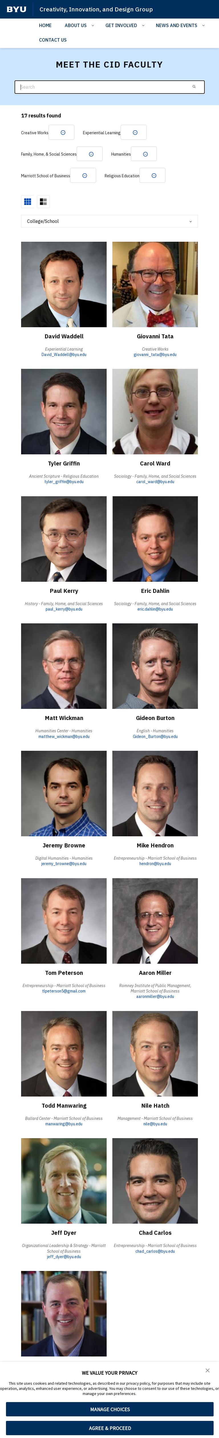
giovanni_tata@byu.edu (155, 354)
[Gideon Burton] (155, 666)
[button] (208, 1370)
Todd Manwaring (63, 1106)
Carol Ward (155, 464)
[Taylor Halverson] (64, 1314)
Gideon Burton (155, 718)
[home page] (17, 9)
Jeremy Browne (63, 846)
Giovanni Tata (155, 336)
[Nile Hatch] (155, 1054)
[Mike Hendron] (155, 794)
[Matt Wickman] (64, 666)
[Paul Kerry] (64, 539)
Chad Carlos (155, 1233)
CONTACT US (53, 40)
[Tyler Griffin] (64, 412)
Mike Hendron (155, 846)
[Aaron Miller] (155, 921)
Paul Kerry (64, 591)
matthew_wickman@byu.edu (64, 736)
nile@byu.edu (155, 1124)
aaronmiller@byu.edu (155, 997)
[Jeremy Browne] (64, 794)
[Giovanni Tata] (155, 284)
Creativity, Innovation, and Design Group (96, 9)
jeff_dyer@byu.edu (64, 1257)
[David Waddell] (64, 284)
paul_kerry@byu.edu (64, 609)
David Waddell (64, 336)
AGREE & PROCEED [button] (110, 1428)
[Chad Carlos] (155, 1181)
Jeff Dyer (64, 1233)
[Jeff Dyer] (64, 1181)
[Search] (110, 87)
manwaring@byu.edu (63, 1124)
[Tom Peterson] (64, 921)
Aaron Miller (155, 973)
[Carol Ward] (155, 412)
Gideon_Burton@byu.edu (155, 736)
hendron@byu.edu (155, 864)
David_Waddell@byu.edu (63, 354)
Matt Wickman (64, 718)
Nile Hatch (155, 1106)
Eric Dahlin (155, 591)
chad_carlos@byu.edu (155, 1251)
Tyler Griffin (64, 464)
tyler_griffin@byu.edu (64, 482)
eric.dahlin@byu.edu (155, 609)
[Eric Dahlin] (155, 539)
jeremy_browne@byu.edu (63, 864)
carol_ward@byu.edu (155, 482)
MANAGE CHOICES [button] (110, 1409)
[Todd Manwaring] (64, 1054)
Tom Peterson (64, 973)
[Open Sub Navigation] (94, 25)
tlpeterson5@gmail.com (64, 991)
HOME (45, 25)
